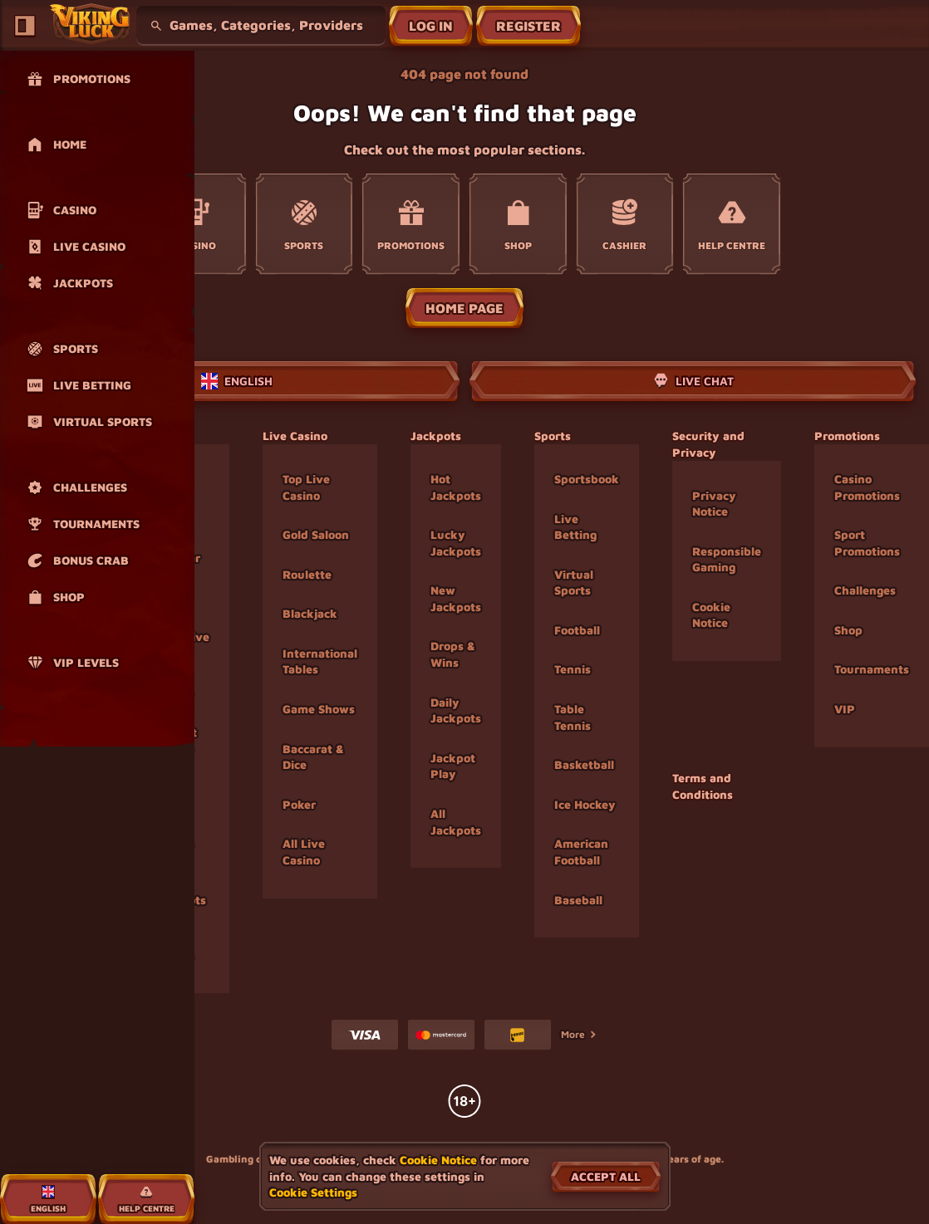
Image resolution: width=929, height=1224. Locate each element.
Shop (848, 630)
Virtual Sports (573, 582)
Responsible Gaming (726, 559)
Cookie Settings (313, 1192)
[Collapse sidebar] (25, 25)
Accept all (606, 1176)
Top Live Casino (306, 487)
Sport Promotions (867, 542)
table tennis (572, 717)
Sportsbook (586, 479)
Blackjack (310, 613)
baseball (578, 900)
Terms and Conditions (702, 786)
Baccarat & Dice (313, 757)
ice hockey (585, 804)
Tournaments (871, 669)
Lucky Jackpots (455, 542)
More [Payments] (579, 1034)
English (237, 381)
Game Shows (319, 709)
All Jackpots (455, 821)
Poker (299, 804)
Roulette (307, 574)
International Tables (320, 661)
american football (581, 851)
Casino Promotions (867, 487)
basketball (584, 764)
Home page (464, 308)
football (577, 630)
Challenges (865, 590)
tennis (572, 669)
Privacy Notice (714, 503)
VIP (844, 709)
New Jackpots (455, 598)
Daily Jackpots (455, 710)
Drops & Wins (452, 654)
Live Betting (575, 527)
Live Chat (693, 381)
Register (528, 25)
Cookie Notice (711, 615)
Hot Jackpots (455, 487)
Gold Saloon (316, 534)
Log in (431, 25)
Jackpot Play (452, 766)
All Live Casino (304, 851)
